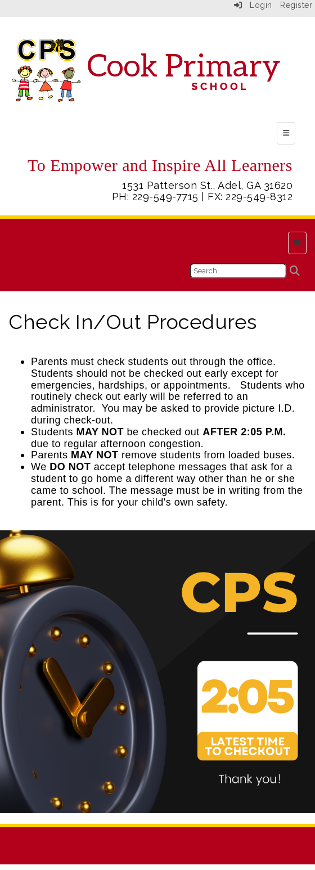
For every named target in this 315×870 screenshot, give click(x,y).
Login (253, 5)
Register (296, 5)
